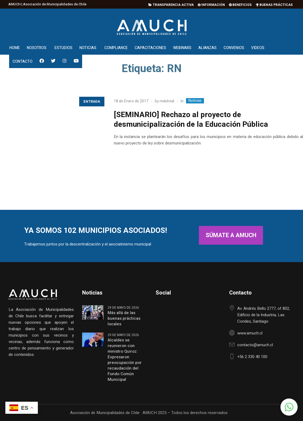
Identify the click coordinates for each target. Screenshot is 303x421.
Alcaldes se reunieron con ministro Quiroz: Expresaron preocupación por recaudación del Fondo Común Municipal (125, 359)
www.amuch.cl (249, 333)
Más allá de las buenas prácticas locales (124, 318)
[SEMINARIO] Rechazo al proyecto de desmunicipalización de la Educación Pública (191, 119)
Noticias (195, 100)
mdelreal (167, 101)
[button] (289, 407)
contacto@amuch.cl (255, 345)
